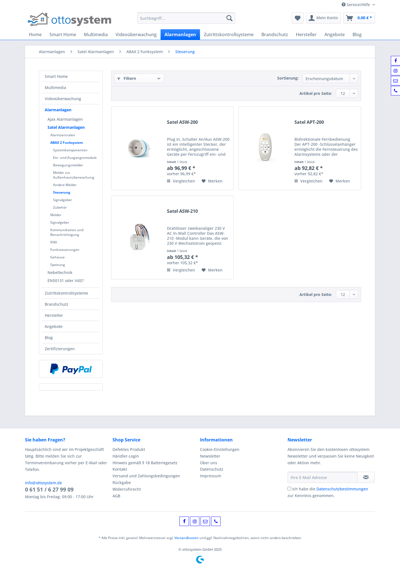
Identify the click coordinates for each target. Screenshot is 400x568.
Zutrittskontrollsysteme (66, 293)
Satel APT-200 (309, 122)
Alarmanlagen (58, 109)
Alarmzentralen (62, 135)
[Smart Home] (63, 34)
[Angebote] (335, 34)
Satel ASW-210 (182, 211)
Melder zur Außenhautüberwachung (73, 175)
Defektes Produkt (128, 449)
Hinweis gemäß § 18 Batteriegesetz (145, 462)
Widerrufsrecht (126, 489)
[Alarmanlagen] (180, 34)
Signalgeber (62, 199)
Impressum (210, 475)
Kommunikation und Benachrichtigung (66, 232)
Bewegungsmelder (68, 165)
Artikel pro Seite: (315, 93)
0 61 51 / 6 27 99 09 (49, 489)
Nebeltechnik (60, 272)
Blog (49, 337)
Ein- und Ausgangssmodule (75, 157)
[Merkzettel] (298, 18)
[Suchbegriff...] (186, 18)
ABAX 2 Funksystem (66, 142)
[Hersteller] (306, 34)
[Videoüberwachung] (136, 34)
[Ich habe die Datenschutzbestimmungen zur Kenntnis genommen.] (289, 488)
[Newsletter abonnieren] (366, 477)
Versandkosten (186, 537)
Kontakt (119, 469)
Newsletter (210, 456)
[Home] (35, 34)
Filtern (126, 78)
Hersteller (54, 315)
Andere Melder (65, 184)
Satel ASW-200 (182, 122)
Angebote (53, 326)
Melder (55, 215)
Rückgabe (121, 482)
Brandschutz (56, 304)
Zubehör (60, 207)
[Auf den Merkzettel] (212, 181)
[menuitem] (186, 21)
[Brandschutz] (275, 34)
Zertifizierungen (60, 348)
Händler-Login (125, 456)
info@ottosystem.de (43, 482)
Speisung (57, 264)
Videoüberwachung (63, 98)
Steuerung (61, 192)
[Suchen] (229, 18)
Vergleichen (181, 181)
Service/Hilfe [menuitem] (356, 4)
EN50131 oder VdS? (66, 280)
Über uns (208, 462)
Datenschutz (211, 469)
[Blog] (357, 34)
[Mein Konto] (323, 18)
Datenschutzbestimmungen (342, 489)
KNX (53, 242)
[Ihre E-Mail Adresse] (323, 477)
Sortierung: (288, 78)
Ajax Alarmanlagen (65, 119)
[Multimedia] (96, 34)
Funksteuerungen (64, 249)
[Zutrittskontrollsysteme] (229, 34)
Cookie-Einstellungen (219, 449)
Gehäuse (57, 257)
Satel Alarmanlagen (66, 127)
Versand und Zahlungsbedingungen (146, 475)
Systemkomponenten (70, 150)
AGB (116, 495)
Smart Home (56, 76)
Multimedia (55, 87)
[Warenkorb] (359, 18)
